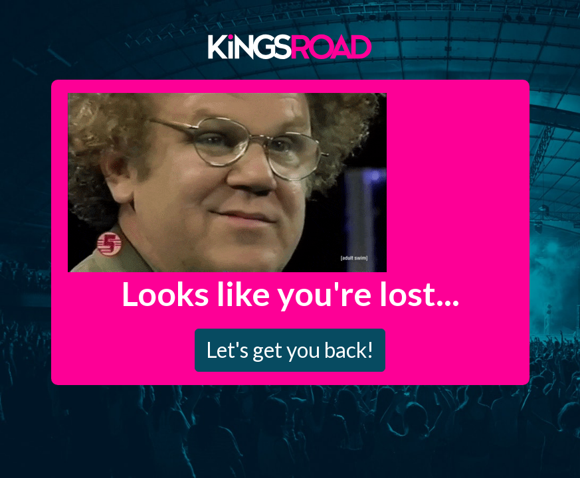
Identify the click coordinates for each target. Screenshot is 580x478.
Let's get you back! (290, 349)
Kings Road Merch (290, 46)
